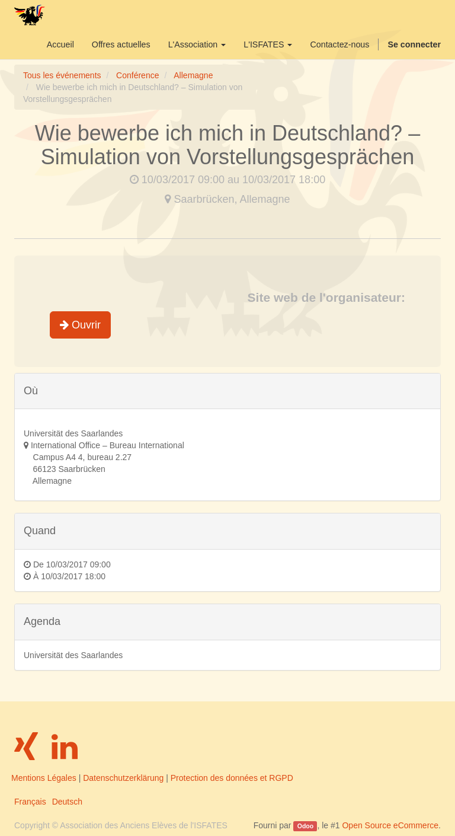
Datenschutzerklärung (123, 778)
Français (30, 801)
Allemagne (193, 75)
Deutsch (67, 801)
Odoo (305, 825)
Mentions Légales (43, 778)
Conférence (137, 75)
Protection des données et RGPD (232, 778)
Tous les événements (62, 75)
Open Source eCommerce (390, 825)
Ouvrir (80, 325)
